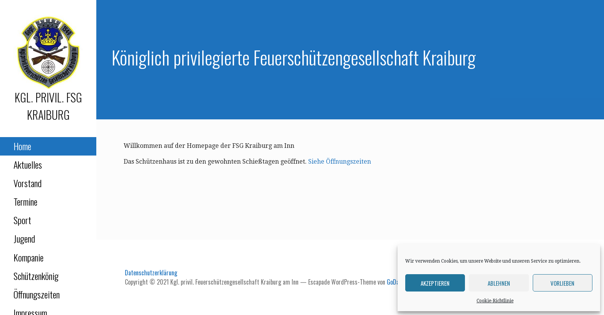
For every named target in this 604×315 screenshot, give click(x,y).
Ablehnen (499, 283)
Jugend (24, 238)
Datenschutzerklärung (151, 272)
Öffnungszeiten (36, 294)
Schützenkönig (36, 276)
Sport (22, 220)
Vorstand (27, 183)
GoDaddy (397, 282)
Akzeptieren (435, 283)
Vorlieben (562, 283)
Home (22, 146)
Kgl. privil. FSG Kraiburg (48, 106)
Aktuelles (27, 164)
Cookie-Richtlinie (494, 300)
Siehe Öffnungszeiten (339, 161)
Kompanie (28, 257)
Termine (25, 201)
